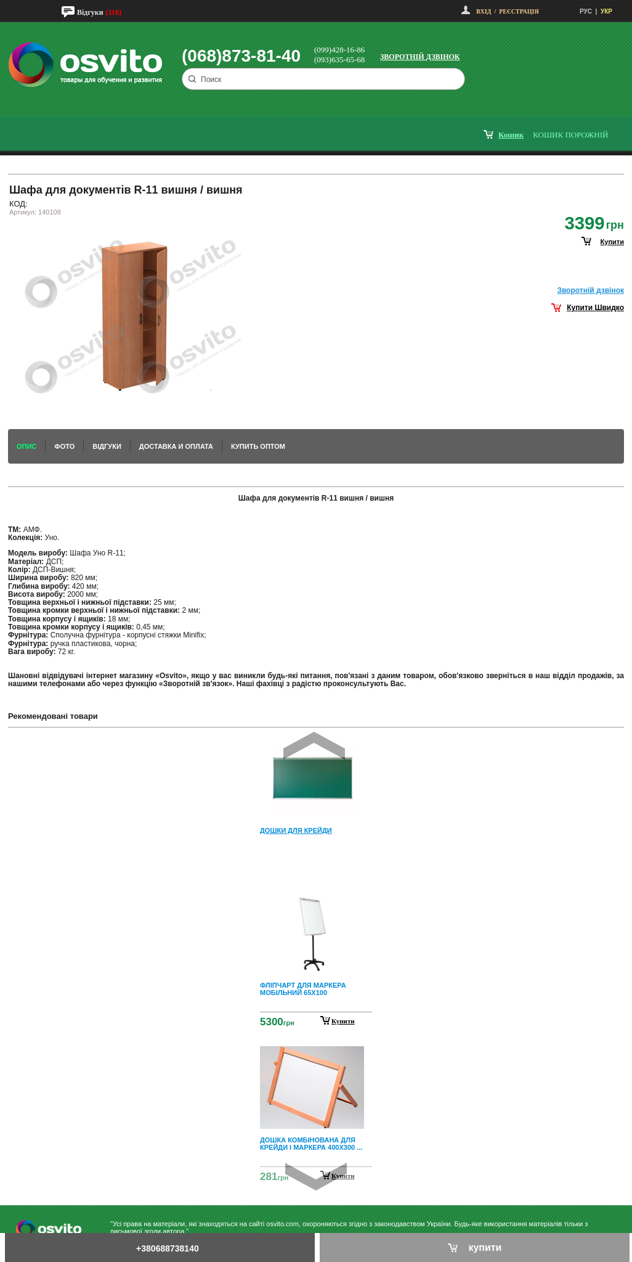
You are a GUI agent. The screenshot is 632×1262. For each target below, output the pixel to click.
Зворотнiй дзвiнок (590, 290)
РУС (586, 11)
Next (316, 1176)
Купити (343, 1021)
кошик (511, 134)
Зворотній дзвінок (420, 56)
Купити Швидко (595, 307)
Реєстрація (518, 11)
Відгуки (90, 12)
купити (612, 241)
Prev (314, 746)
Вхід (483, 11)
